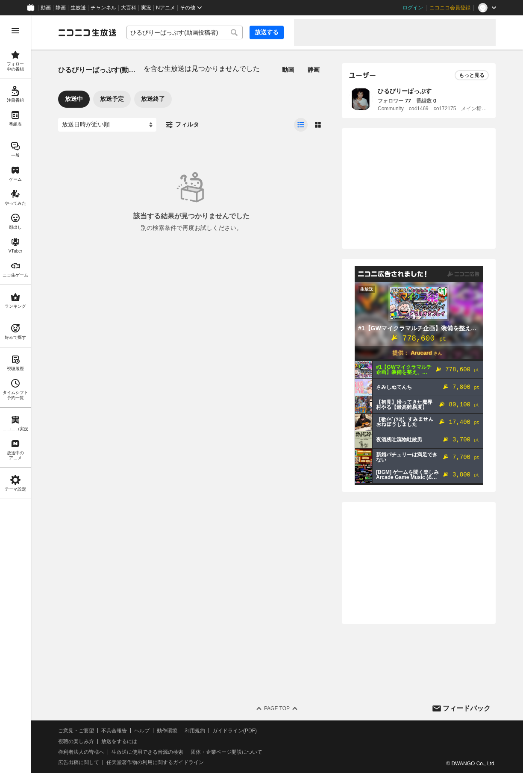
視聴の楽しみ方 (76, 741)
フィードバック (467, 708)
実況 (146, 7)
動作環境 (167, 730)
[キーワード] (184, 32)
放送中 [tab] (74, 98)
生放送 (78, 7)
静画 (61, 7)
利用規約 (195, 730)
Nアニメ (165, 7)
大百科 (128, 7)
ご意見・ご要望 (76, 731)
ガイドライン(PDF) (234, 730)
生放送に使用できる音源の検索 (147, 752)
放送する (267, 32)
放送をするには (119, 741)
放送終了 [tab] (153, 98)
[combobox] (184, 32)
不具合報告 (114, 730)
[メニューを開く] (15, 30)
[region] (15, 394)
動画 (46, 7)
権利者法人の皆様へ (81, 752)
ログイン (413, 7)
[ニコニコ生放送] (87, 32)
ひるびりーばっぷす (405, 91)
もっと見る (472, 75)
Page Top (277, 708)
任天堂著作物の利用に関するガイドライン (155, 762)
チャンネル (103, 7)
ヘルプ (142, 730)
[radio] (301, 125)
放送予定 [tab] (112, 98)
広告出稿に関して (78, 762)
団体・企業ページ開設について (226, 752)
